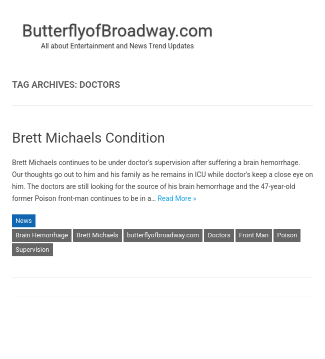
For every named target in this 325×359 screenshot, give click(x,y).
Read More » (177, 198)
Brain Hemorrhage (42, 235)
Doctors (219, 235)
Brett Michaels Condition (88, 138)
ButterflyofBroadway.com (117, 30)
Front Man (253, 235)
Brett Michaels (97, 235)
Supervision (33, 249)
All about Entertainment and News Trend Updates (117, 46)
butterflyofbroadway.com (163, 235)
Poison (287, 235)
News (24, 220)
